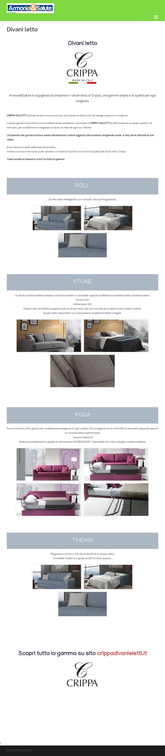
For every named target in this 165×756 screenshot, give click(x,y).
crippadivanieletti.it (122, 654)
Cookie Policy (15, 750)
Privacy (28, 750)
